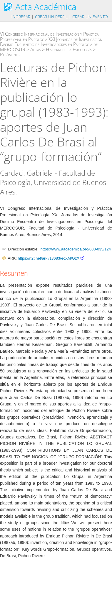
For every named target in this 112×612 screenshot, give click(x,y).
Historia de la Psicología (69, 49)
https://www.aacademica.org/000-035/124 (76, 249)
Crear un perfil (51, 16)
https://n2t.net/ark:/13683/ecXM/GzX (48, 258)
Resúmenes (9, 54)
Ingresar (20, 16)
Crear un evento (90, 16)
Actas (35, 49)
